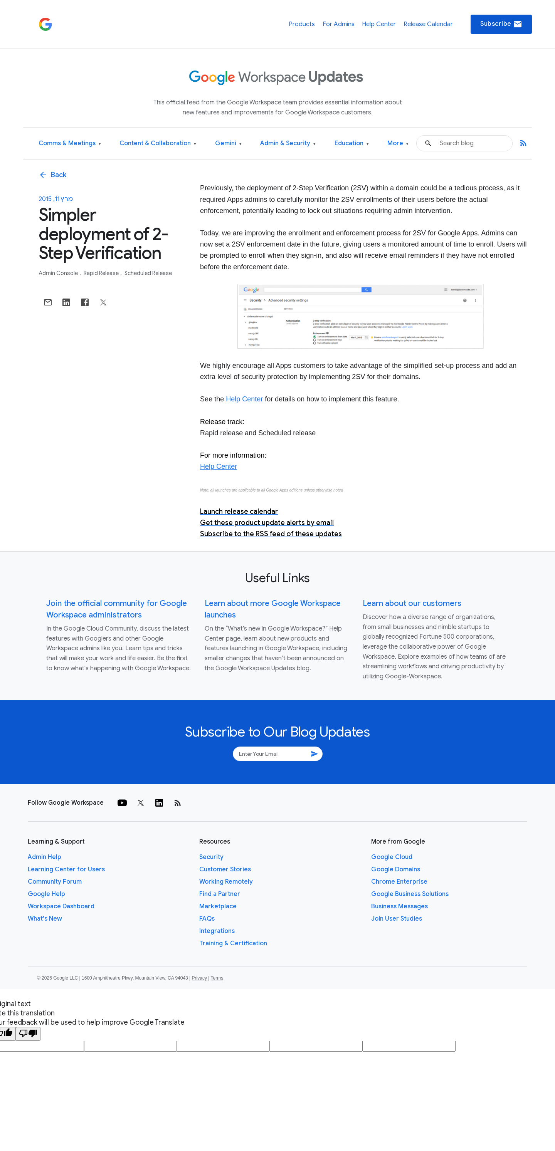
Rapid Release (102, 273)
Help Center (379, 24)
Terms (216, 978)
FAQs (207, 919)
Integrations (217, 931)
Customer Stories (225, 869)
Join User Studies (396, 919)
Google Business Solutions (410, 894)
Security (211, 857)
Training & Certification (233, 943)
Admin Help (44, 857)
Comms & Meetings (70, 143)
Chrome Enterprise (399, 882)
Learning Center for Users (66, 869)
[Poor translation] (28, 1034)
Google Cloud (391, 857)
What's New (45, 919)
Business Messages (399, 906)
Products (302, 24)
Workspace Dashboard (61, 906)
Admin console (59, 273)
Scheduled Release (148, 273)
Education (352, 143)
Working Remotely (226, 882)
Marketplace (218, 906)
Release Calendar (428, 24)
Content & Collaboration (157, 143)
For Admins (339, 24)
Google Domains (395, 869)
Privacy (199, 978)
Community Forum (55, 882)
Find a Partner (219, 894)
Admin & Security (288, 143)
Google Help (46, 894)
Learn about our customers (412, 603)
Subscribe (501, 24)
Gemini (228, 143)
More (398, 143)
